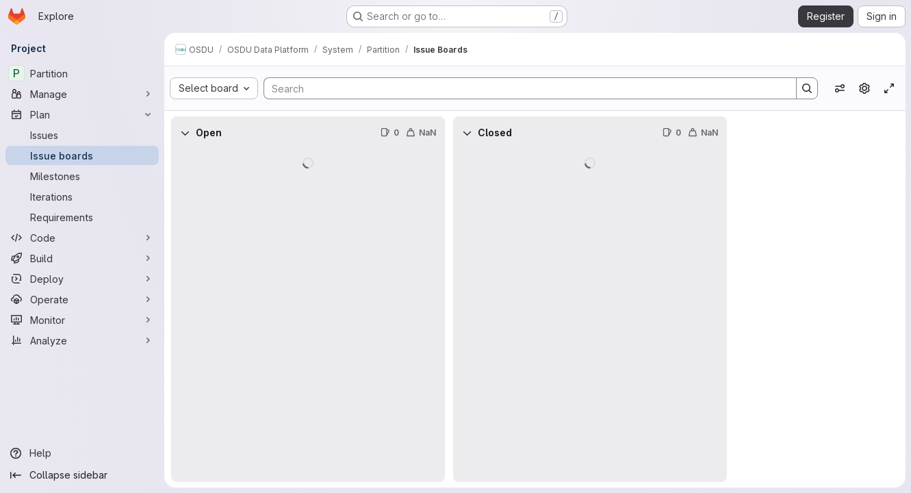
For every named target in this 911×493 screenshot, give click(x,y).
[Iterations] (82, 196)
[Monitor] (82, 319)
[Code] (82, 237)
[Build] (82, 258)
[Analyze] (82, 340)
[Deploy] (82, 278)
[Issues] (82, 134)
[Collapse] (185, 133)
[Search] (523, 88)
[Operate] (82, 299)
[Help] (82, 453)
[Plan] (82, 114)
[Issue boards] (82, 155)
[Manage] (82, 93)
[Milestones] (82, 176)
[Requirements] (82, 217)
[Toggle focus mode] (889, 88)
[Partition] (82, 73)
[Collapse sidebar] (82, 475)
